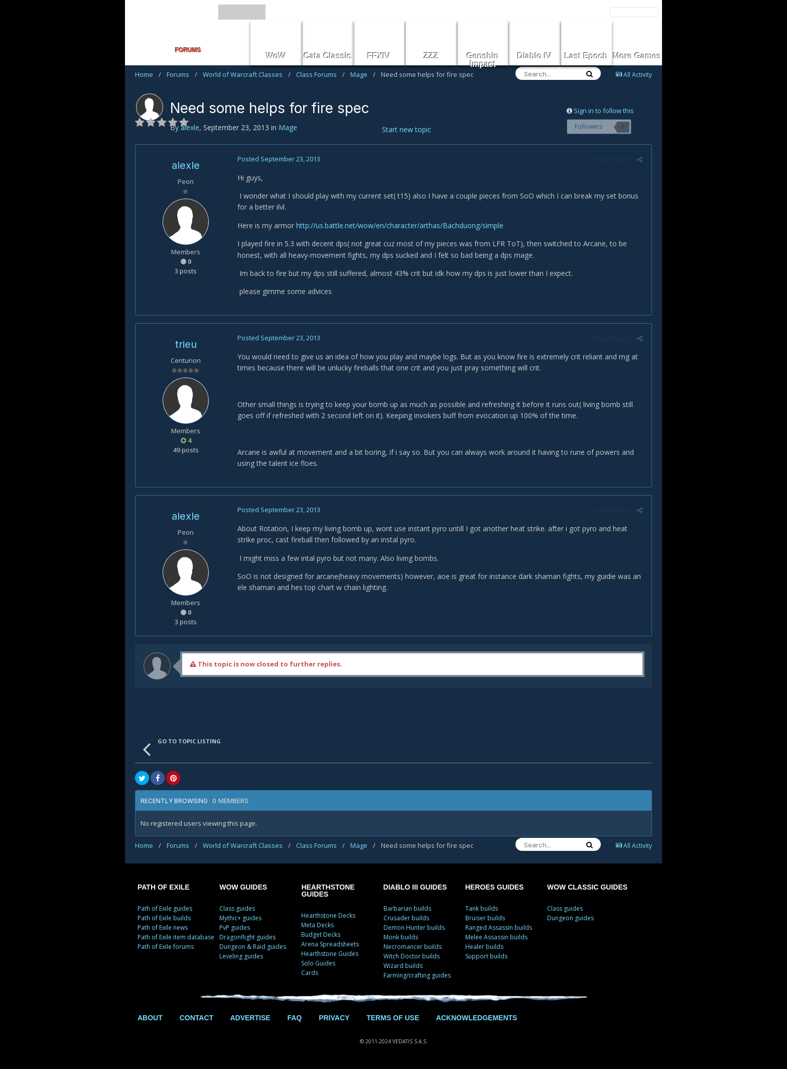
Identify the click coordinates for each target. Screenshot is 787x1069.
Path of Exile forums (166, 946)
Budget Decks (320, 934)
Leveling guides (241, 956)
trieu (186, 344)
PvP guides (234, 927)
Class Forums (320, 74)
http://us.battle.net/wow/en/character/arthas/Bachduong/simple (398, 225)
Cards (309, 972)
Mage (362, 74)
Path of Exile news (163, 927)
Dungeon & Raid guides (252, 946)
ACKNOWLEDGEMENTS (476, 1018)
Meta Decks (317, 925)
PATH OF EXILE (164, 887)
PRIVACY (334, 1018)
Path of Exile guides (165, 908)
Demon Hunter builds (414, 927)
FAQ (294, 1018)
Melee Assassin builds (496, 937)
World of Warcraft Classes (247, 74)
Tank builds (481, 908)
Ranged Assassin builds (498, 927)
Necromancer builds (412, 946)
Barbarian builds (407, 908)
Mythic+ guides (240, 918)
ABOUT (150, 1018)
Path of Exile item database (176, 937)
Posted (277, 158)
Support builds (486, 956)
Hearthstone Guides (329, 953)
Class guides (237, 908)
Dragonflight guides (247, 937)
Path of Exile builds (164, 918)
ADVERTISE (250, 1018)
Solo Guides (318, 963)
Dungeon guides (570, 918)
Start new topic (406, 129)
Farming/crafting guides (417, 975)
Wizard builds (403, 965)
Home (148, 74)
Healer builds (484, 946)
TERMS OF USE (392, 1018)
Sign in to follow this (604, 110)
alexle (186, 165)
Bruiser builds (485, 918)
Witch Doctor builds (411, 956)
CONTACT (196, 1018)
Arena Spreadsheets (330, 944)
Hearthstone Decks (328, 915)
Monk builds (400, 937)
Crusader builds (406, 918)
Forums (182, 74)
